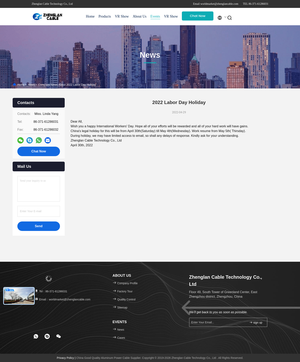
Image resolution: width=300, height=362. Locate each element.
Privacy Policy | (66, 357)
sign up (255, 322)
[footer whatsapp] (36, 336)
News (31, 84)
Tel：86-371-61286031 (51, 291)
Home (90, 16)
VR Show (122, 16)
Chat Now (198, 16)
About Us (140, 16)
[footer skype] (47, 336)
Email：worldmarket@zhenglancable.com (63, 299)
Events (155, 16)
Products (105, 16)
